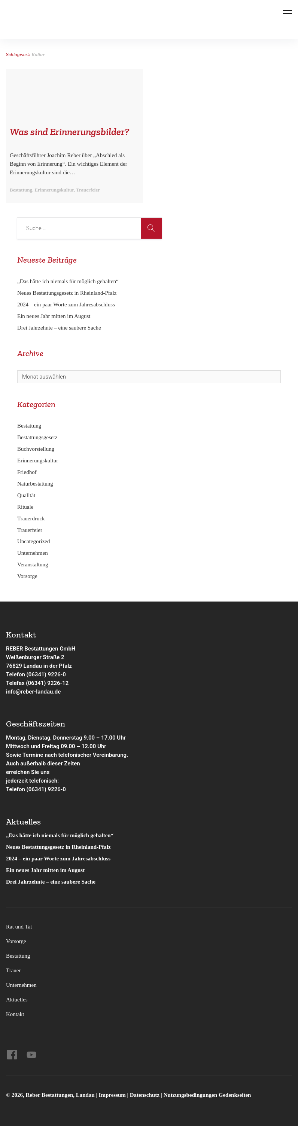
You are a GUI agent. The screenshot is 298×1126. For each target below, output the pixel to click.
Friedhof (27, 472)
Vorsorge (27, 576)
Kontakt (15, 1014)
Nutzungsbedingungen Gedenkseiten (207, 1095)
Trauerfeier (29, 530)
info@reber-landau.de (33, 691)
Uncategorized (33, 541)
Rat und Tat (19, 927)
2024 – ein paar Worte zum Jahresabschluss (66, 304)
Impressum (113, 1095)
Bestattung (29, 426)
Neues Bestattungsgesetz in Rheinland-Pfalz (67, 293)
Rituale (25, 507)
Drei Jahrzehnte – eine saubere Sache (59, 328)
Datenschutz (144, 1095)
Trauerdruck (31, 518)
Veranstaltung (32, 564)
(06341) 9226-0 (46, 789)
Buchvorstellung (35, 449)
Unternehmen (32, 553)
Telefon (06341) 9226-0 (36, 674)
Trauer (13, 970)
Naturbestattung (35, 484)
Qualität (26, 495)
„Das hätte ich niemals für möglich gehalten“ (68, 281)
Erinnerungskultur (37, 460)
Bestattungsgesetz (37, 437)
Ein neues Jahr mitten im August (53, 316)
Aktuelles (17, 1000)
